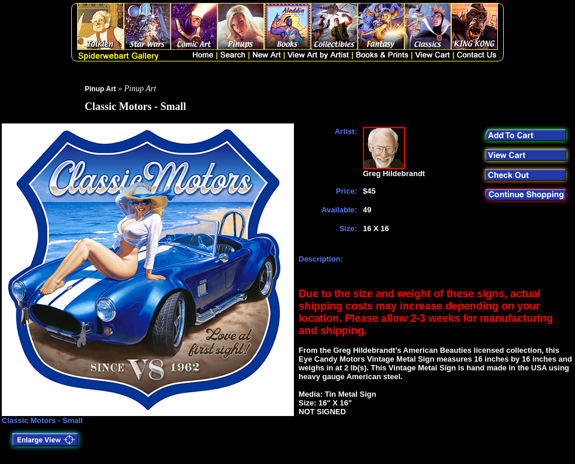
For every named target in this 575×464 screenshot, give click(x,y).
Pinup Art (100, 89)
